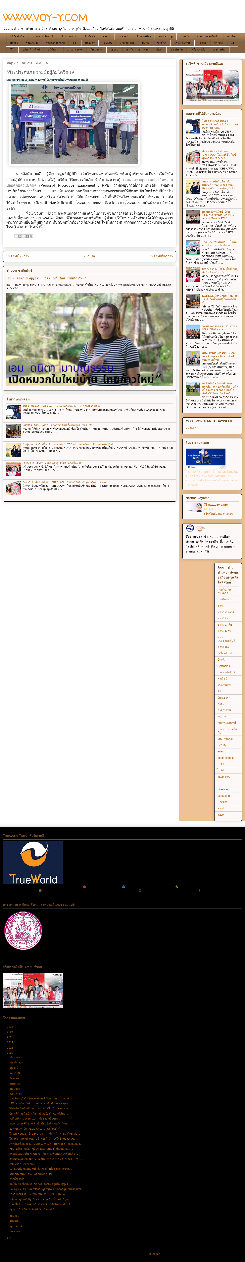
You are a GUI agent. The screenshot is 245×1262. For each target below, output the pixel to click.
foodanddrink (55, 43)
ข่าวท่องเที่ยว (143, 36)
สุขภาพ (185, 36)
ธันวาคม (16, 1057)
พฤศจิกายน (17, 1062)
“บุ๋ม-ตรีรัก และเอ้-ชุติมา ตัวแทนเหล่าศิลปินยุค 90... (41, 1149)
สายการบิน (219, 49)
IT (232, 43)
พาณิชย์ (218, 43)
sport (114, 49)
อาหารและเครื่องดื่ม (208, 36)
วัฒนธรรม (97, 49)
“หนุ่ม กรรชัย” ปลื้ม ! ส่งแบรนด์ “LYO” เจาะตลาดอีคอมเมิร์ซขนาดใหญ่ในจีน (69, 444)
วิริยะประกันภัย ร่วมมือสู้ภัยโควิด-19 (30, 1174)
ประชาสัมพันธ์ (182, 43)
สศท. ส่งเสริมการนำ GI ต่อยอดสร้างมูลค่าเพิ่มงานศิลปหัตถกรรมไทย (219, 356)
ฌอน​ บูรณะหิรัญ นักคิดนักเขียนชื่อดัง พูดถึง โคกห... (41, 1123)
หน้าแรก (89, 256)
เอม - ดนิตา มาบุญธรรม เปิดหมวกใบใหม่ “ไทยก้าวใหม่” (46, 278)
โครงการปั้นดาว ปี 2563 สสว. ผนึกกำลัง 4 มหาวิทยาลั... (44, 1133)
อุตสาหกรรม (127, 43)
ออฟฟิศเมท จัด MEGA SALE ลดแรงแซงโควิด (35, 1128)
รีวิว (12, 49)
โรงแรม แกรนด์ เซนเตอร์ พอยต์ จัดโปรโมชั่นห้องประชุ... (43, 1138)
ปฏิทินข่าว (53, 49)
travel (123, 36)
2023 (11, 1037)
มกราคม (16, 1231)
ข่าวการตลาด (68, 36)
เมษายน (15, 1216)
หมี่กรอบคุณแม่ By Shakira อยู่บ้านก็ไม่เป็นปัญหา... (41, 1199)
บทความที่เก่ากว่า (161, 256)
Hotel (14, 43)
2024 (11, 1032)
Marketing (166, 36)
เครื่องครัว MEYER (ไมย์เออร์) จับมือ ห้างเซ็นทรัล (52, 463)
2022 (11, 1042)
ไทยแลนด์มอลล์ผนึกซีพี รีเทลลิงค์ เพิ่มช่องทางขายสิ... (41, 1169)
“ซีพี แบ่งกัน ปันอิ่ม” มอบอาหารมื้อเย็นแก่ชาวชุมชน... (42, 1103)
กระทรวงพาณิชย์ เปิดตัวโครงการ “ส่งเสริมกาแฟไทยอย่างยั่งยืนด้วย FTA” (219, 215)
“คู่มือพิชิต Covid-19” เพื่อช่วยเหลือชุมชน (34, 1118)
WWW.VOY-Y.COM (45, 17)
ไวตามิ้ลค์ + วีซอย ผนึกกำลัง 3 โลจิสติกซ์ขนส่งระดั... (42, 1204)
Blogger (154, 1254)
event (107, 36)
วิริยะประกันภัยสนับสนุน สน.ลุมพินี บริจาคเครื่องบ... (40, 1108)
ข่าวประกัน (177, 49)
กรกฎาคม (16, 1083)
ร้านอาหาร (32, 43)
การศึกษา (232, 36)
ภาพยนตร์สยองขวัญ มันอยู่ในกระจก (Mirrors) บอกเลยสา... (46, 1144)
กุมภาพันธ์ (17, 1226)
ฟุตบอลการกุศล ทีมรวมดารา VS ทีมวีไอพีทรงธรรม (219, 328)
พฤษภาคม (17, 1094)
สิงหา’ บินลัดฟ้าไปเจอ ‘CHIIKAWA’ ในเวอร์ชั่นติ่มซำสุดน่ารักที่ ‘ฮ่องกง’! (66, 482)
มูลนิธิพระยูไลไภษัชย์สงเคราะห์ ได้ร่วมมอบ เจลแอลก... (42, 1098)
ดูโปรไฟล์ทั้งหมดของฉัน (218, 514)
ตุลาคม (15, 1068)
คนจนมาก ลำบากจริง (21, 1164)
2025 (11, 1026)
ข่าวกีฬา (162, 43)
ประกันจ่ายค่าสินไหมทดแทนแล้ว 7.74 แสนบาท (37, 1194)
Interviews (75, 49)
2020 (11, 1053)
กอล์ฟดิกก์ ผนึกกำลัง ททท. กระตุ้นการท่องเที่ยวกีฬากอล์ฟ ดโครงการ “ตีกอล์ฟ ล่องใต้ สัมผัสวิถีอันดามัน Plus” (220, 388)
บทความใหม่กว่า (17, 256)
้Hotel (202, 43)
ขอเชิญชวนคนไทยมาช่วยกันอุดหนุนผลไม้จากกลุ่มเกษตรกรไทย (45, 1189)
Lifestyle (17, 36)
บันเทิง (145, 43)
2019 (11, 1238)
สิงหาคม (15, 1078)
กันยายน (16, 1073)
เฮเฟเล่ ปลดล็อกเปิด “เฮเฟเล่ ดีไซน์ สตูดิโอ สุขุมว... (41, 1184)
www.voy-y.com (218, 504)
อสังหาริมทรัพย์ (31, 49)
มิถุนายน (16, 1089)
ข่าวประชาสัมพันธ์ (42, 36)
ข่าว (75, 43)
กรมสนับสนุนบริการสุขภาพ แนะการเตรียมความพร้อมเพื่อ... (44, 1153)
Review (107, 43)
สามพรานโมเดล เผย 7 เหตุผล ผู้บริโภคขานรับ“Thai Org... (46, 1159)
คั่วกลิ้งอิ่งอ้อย (16, 1179)
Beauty (90, 43)
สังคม (159, 49)
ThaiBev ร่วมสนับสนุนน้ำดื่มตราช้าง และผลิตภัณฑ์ (219, 243)
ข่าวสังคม (89, 36)
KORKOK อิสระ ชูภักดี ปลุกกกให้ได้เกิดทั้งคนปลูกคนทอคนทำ (57, 425)
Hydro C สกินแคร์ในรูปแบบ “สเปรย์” (31, 1209)
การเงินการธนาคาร (137, 49)
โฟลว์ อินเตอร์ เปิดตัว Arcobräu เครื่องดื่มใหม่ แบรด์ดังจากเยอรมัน (62, 406)
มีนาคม (15, 1221)
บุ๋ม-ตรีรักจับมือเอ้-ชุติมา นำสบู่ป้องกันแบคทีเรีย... (38, 1113)
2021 (11, 1047)
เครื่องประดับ (198, 49)
